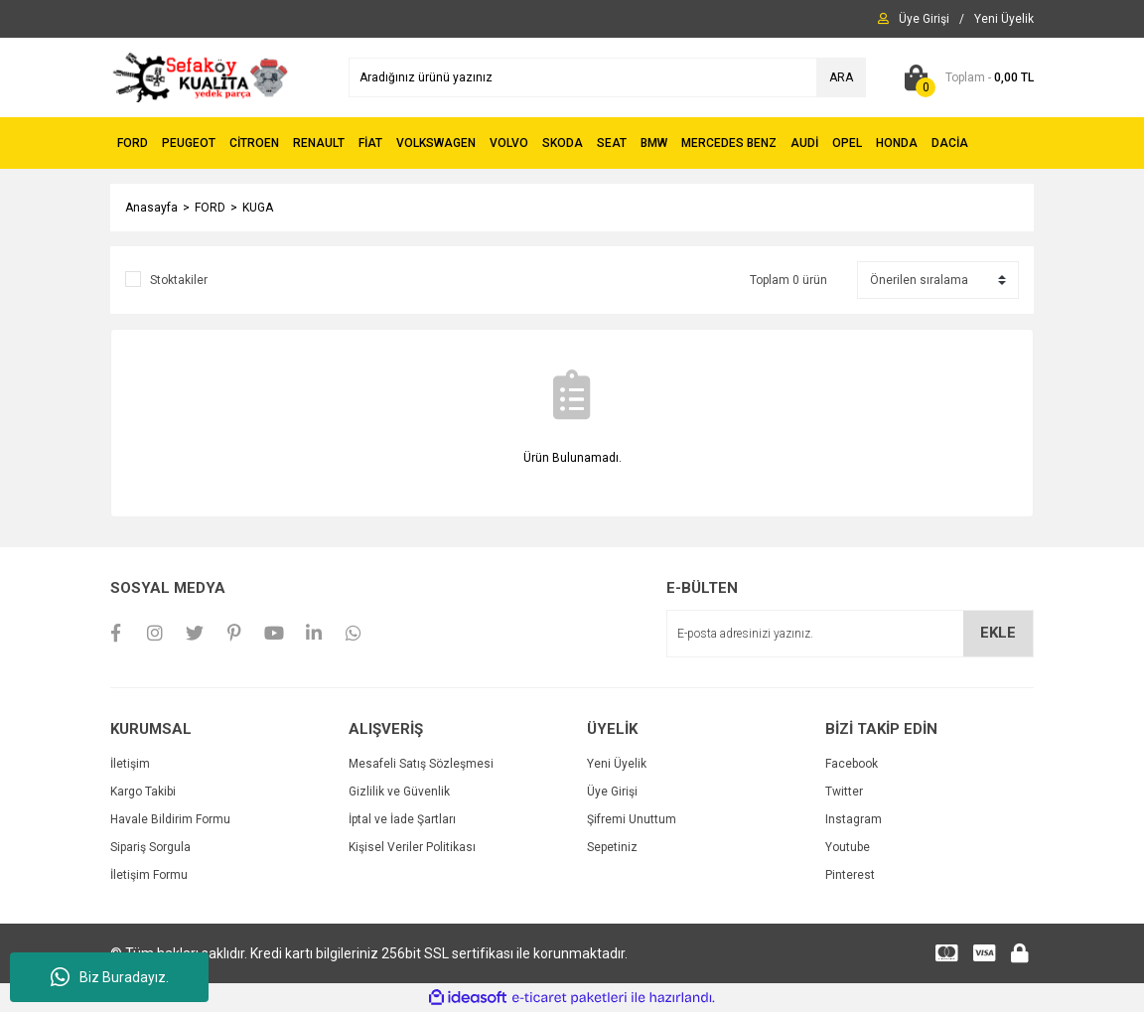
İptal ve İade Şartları (402, 819)
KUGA (257, 208)
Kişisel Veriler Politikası (412, 847)
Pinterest (850, 875)
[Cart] (965, 77)
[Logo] (200, 76)
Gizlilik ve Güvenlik (399, 791)
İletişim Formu (149, 875)
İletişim (130, 764)
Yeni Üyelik (616, 764)
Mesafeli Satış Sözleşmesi (421, 764)
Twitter (844, 791)
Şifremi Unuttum (631, 819)
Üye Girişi (612, 791)
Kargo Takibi (143, 791)
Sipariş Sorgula (150, 847)
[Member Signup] (1004, 19)
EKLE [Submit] (998, 633)
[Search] (607, 77)
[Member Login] (924, 19)
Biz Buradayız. (110, 977)
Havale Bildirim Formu (170, 819)
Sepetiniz (612, 847)
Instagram (853, 819)
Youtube (847, 847)
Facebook (851, 764)
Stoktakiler (179, 280)
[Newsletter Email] (850, 633)
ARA (841, 77)
